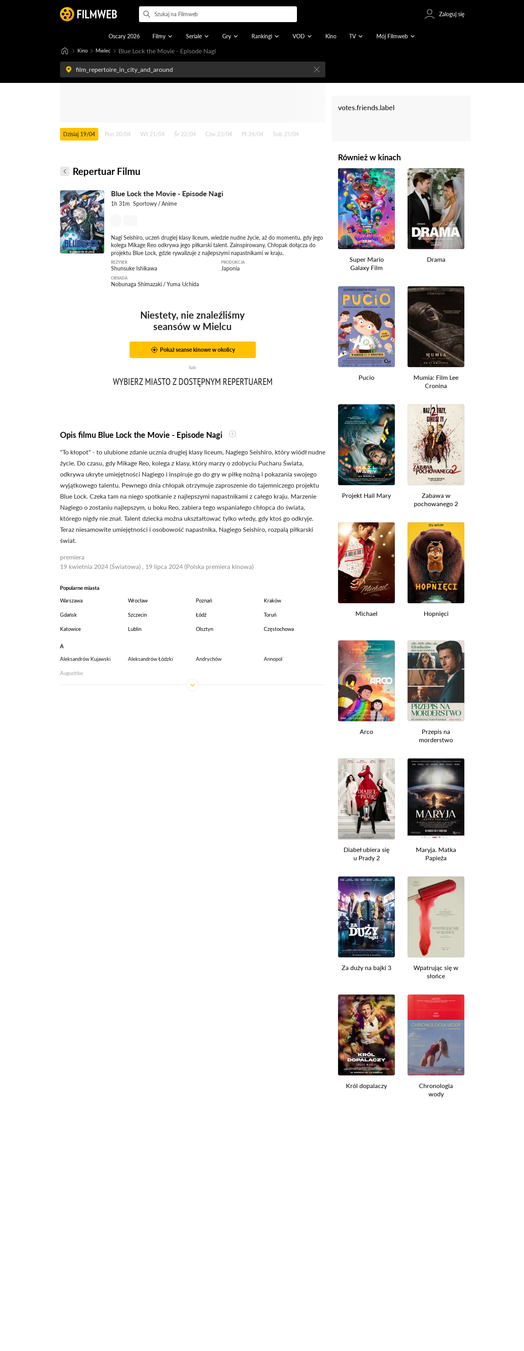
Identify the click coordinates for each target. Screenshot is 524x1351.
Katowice (70, 630)
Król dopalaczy (366, 1086)
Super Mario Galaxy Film (366, 264)
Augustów (71, 674)
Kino (83, 51)
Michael (366, 614)
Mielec (107, 51)
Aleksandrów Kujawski (85, 660)
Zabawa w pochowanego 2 (436, 500)
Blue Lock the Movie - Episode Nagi (167, 194)
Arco (366, 732)
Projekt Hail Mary (366, 496)
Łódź (201, 615)
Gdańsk (68, 615)
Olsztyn (204, 630)
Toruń (270, 615)
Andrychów (209, 660)
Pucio (366, 378)
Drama (435, 260)
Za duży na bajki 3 (366, 968)
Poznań (204, 601)
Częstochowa (279, 630)
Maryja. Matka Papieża (436, 854)
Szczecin (137, 615)
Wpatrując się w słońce (435, 972)
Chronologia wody (436, 1090)
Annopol (273, 660)
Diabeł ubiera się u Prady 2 (366, 854)
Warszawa (71, 601)
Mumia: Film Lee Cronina (435, 382)
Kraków (272, 601)
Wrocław (138, 601)
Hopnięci (435, 614)
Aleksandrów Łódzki (150, 660)
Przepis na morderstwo (436, 736)
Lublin (134, 630)
